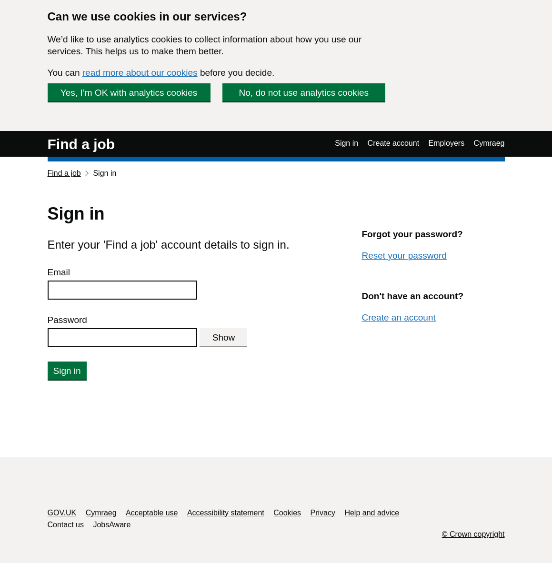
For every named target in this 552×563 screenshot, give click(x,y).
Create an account (398, 317)
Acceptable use (152, 513)
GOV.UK (62, 513)
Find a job (81, 144)
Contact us (66, 525)
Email (59, 272)
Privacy (323, 513)
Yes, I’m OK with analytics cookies (129, 93)
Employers (447, 143)
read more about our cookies (140, 73)
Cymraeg (489, 143)
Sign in (346, 143)
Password (67, 320)
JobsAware (111, 525)
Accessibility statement (225, 513)
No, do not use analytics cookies (304, 93)
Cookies (287, 513)
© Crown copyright (473, 534)
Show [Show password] (223, 337)
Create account (394, 143)
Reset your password (403, 256)
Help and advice (371, 513)
